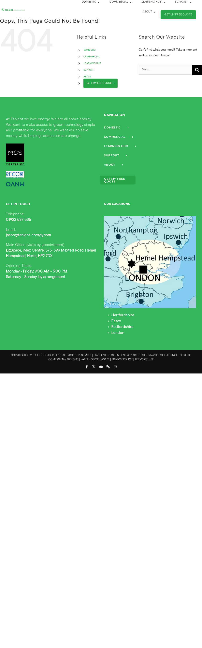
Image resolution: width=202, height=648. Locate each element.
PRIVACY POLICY (122, 359)
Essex (116, 321)
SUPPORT (88, 70)
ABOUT (87, 76)
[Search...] (165, 70)
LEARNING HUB (92, 63)
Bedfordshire (122, 327)
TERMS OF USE (144, 359)
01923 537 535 (18, 220)
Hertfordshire (122, 315)
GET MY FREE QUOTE (100, 83)
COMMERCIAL (91, 56)
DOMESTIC (89, 50)
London (117, 333)
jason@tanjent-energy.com (28, 235)
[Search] (197, 70)
